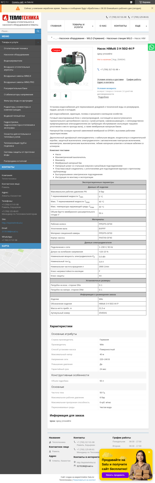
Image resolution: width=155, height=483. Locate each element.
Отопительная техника (16, 48)
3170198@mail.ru (10, 231)
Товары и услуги (10, 42)
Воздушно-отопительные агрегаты (17, 68)
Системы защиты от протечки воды (19, 153)
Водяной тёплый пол (14, 115)
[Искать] (38, 31)
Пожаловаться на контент (84, 480)
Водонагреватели (13, 60)
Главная (56, 26)
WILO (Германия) (95, 38)
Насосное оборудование (16, 54)
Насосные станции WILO (119, 38)
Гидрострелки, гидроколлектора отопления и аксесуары (19, 125)
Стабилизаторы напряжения (18, 94)
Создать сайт (18, 2)
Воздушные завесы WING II (17, 75)
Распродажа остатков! (15, 161)
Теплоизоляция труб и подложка (15, 144)
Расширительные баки (15, 88)
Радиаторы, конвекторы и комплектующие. (17, 108)
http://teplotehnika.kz (12, 222)
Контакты (120, 26)
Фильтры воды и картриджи (18, 100)
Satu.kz (91, 477)
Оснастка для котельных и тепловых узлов (17, 135)
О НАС (103, 26)
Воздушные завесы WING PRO (19, 82)
